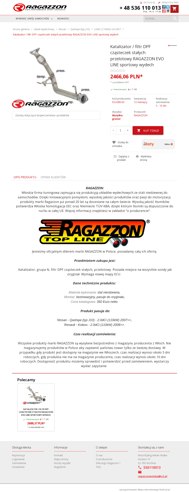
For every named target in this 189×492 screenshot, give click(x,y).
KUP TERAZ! (148, 131)
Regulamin (60, 466)
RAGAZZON (140, 115)
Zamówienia (19, 462)
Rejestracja (18, 454)
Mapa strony (61, 458)
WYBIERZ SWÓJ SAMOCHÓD (32, 18)
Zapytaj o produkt (121, 157)
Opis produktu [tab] (25, 176)
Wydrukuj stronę (143, 157)
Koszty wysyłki (62, 462)
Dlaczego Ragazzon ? (108, 462)
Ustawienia (18, 466)
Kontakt (58, 454)
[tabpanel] (94, 276)
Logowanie (18, 458)
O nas (99, 454)
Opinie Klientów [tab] (53, 176)
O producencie (104, 458)
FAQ (98, 466)
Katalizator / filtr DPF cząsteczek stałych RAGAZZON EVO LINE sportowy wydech (36, 411)
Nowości (63, 18)
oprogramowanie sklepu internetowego (139, 488)
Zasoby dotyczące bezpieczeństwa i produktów (42, 115)
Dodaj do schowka (120, 143)
